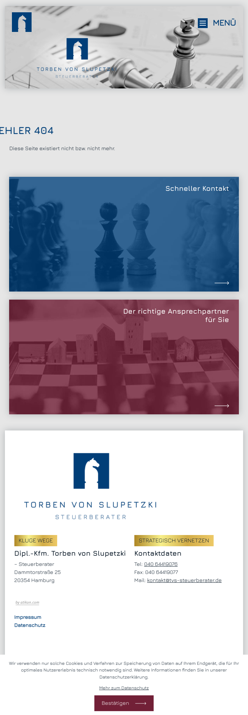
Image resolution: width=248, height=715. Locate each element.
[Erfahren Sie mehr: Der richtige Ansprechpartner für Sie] (124, 357)
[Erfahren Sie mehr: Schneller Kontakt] (124, 234)
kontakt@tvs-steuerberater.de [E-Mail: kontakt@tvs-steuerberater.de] (184, 580)
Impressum (27, 617)
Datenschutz (29, 625)
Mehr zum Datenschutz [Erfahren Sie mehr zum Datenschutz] (124, 687)
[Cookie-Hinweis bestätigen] (123, 703)
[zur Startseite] (22, 23)
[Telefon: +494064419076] (161, 564)
